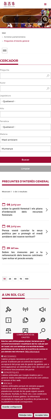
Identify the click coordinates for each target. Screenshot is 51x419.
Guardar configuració (11, 407)
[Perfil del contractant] (25, 331)
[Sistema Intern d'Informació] (42, 310)
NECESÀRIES (10, 356)
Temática (4, 121)
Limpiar (25, 168)
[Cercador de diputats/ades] (42, 331)
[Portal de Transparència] (42, 320)
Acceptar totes (41, 415)
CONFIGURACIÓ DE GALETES (25, 336)
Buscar (25, 159)
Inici (4, 33)
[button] (25, 101)
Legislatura (5, 96)
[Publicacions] (25, 320)
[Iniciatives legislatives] (8, 331)
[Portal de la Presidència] (8, 310)
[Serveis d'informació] (8, 320)
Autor (2, 83)
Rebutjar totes (25, 415)
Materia (3, 134)
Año (2, 108)
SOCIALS (8, 383)
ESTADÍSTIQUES (11, 372)
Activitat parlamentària (14, 37)
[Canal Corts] (25, 310)
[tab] (25, 210)
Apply (45, 19)
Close (47, 339)
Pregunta (4, 70)
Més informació (32, 351)
